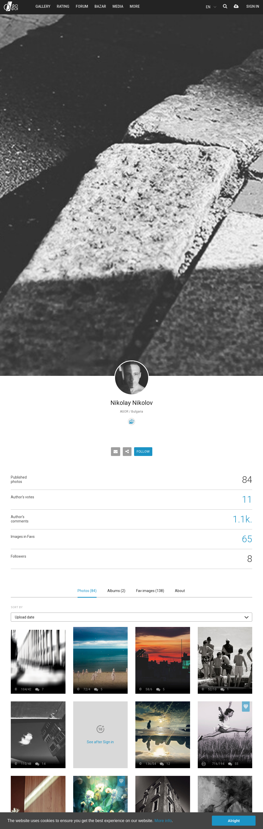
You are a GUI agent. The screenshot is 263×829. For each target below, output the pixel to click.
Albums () (116, 591)
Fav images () (150, 591)
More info (163, 820)
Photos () (87, 591)
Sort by (17, 607)
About (180, 591)
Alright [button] (234, 821)
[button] (131, 617)
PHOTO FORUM (11, 6)
